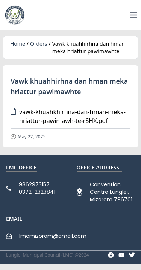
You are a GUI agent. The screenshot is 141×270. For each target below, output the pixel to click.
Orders (38, 43)
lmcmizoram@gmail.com (52, 236)
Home (17, 43)
